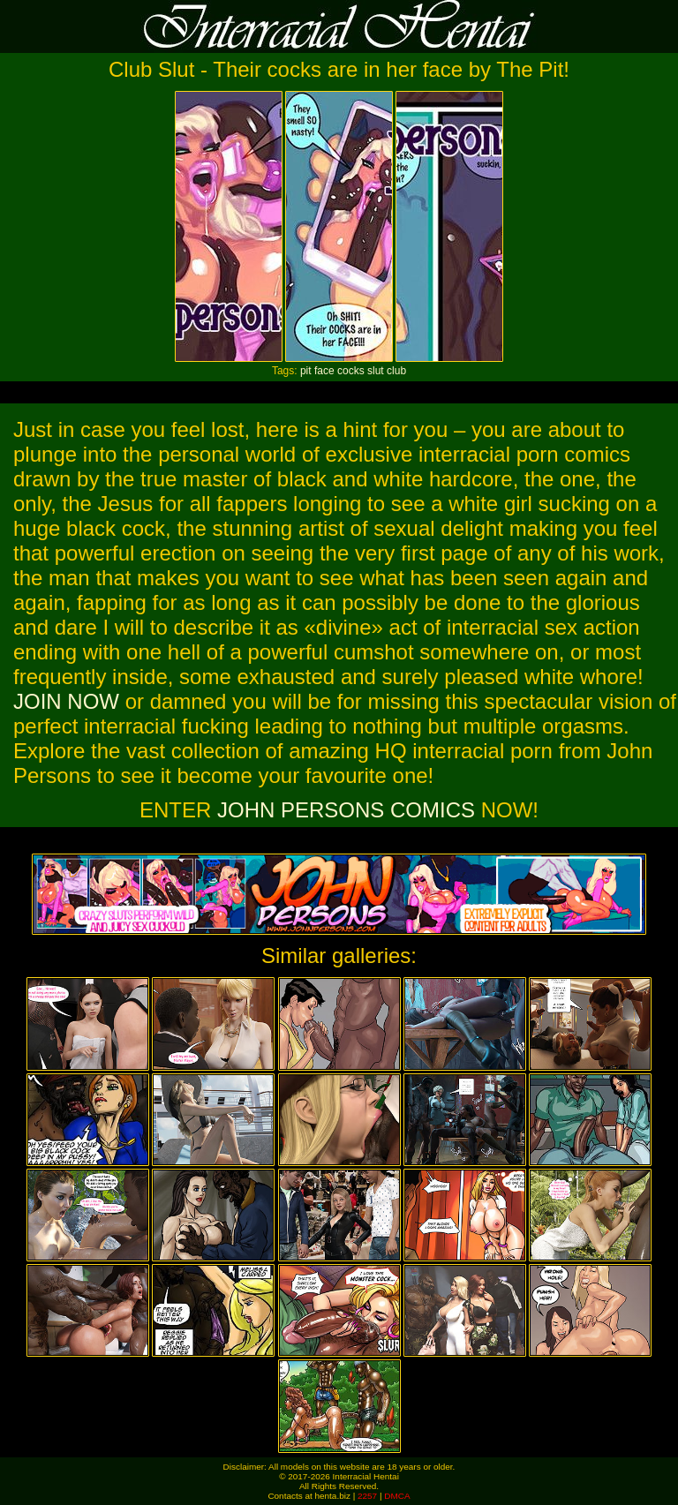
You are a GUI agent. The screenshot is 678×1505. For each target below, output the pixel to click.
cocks (351, 371)
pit (306, 371)
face (324, 371)
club (396, 371)
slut (375, 371)
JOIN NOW (66, 701)
